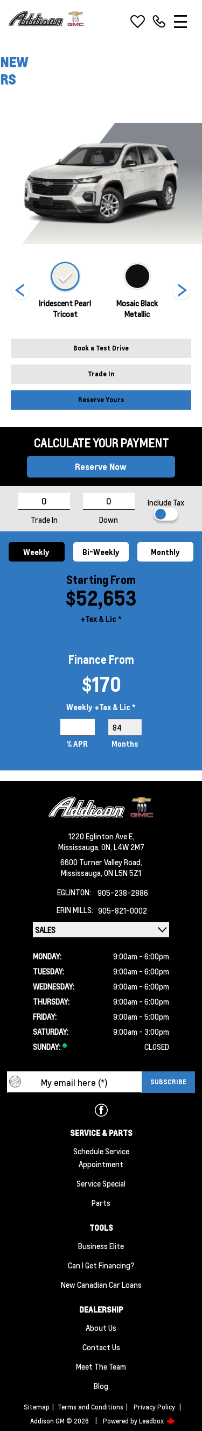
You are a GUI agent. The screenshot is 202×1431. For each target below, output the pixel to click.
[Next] (20, 291)
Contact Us (101, 1347)
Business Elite (101, 1246)
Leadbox (157, 1421)
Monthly (165, 552)
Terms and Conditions (90, 1407)
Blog (101, 1386)
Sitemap (37, 1407)
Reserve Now (101, 466)
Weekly (36, 552)
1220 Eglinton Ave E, (101, 836)
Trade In (101, 374)
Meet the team (101, 1366)
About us (101, 1327)
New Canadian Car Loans (101, 1284)
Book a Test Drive (101, 348)
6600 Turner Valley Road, (101, 862)
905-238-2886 (122, 892)
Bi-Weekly (101, 552)
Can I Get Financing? (101, 1265)
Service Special (101, 1183)
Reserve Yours (101, 400)
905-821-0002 (122, 910)
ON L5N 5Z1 (122, 873)
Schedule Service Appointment (101, 1157)
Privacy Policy (154, 1407)
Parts (101, 1203)
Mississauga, (79, 847)
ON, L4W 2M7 (122, 847)
